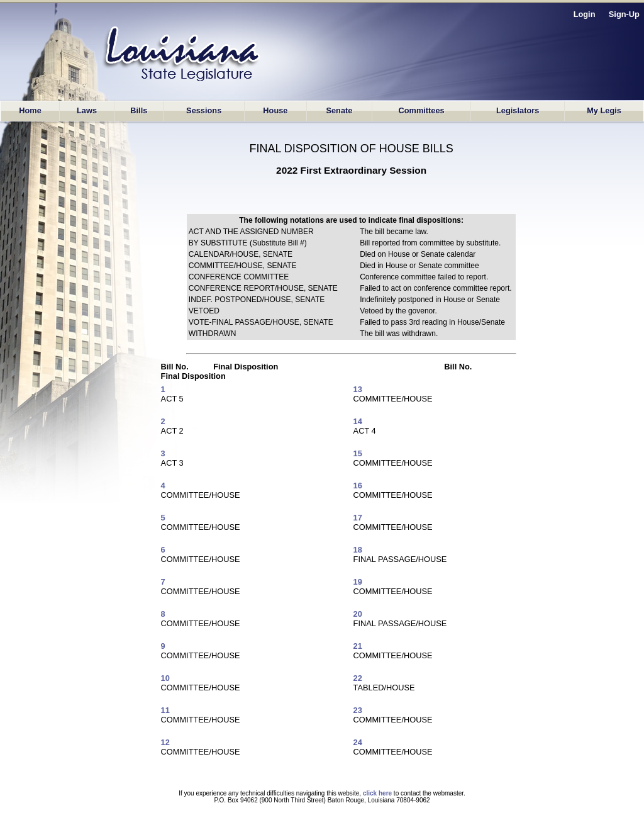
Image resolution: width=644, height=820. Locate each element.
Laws (87, 110)
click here (377, 793)
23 (357, 710)
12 (165, 742)
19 (357, 582)
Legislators (517, 110)
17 (357, 517)
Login (585, 14)
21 (357, 646)
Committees (421, 110)
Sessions (203, 110)
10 (165, 678)
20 (357, 614)
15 (357, 453)
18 (357, 549)
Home (30, 110)
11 (165, 710)
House (275, 110)
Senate (339, 110)
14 (357, 421)
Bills (138, 110)
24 (357, 742)
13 (357, 389)
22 (357, 678)
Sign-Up (624, 14)
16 (357, 485)
